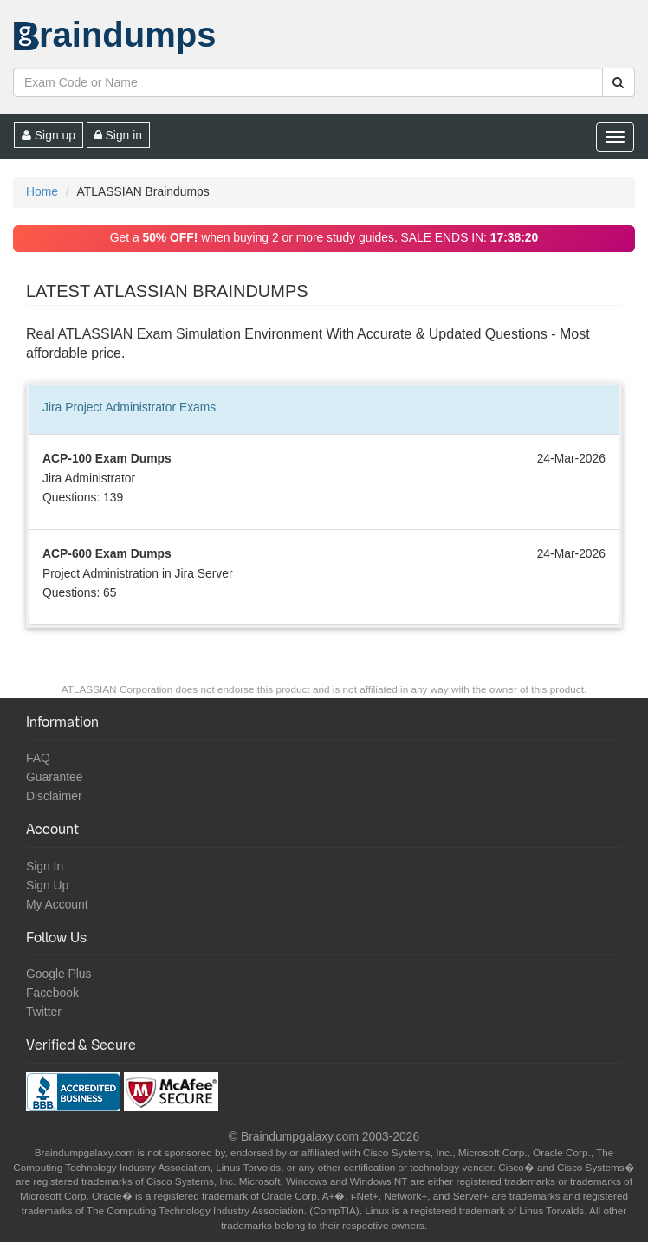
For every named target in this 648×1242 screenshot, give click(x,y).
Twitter (44, 1012)
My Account (57, 904)
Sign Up (47, 885)
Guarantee (54, 777)
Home (42, 191)
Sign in (118, 135)
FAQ (38, 758)
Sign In (44, 866)
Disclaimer (54, 796)
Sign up (48, 135)
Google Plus (59, 973)
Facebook (52, 992)
